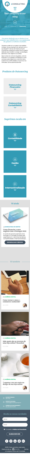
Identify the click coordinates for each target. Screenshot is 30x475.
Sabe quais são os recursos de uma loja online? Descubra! (14, 342)
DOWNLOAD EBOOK (15, 242)
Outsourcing (23, 26)
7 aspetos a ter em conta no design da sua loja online (13, 383)
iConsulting (13, 26)
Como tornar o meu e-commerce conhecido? (11, 301)
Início (5, 26)
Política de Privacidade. (20, 429)
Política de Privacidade (18, 451)
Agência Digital (10, 297)
